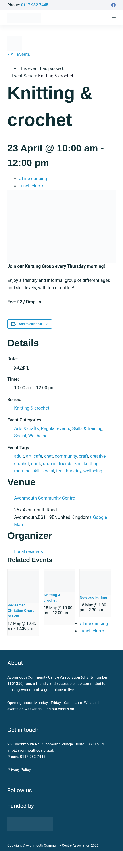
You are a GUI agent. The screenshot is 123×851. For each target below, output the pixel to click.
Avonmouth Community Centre (44, 498)
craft (83, 456)
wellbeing (92, 471)
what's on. (66, 709)
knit (78, 463)
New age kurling (93, 597)
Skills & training (87, 428)
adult (19, 456)
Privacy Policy (19, 769)
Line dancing (33, 178)
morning (22, 471)
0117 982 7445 (34, 4)
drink (36, 463)
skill (36, 471)
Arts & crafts (26, 428)
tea (59, 471)
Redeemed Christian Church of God (22, 610)
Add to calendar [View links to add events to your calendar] (30, 324)
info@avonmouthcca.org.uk (30, 750)
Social (20, 435)
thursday (73, 471)
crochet (21, 463)
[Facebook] (113, 5)
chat (48, 456)
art (29, 456)
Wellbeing (38, 435)
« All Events (18, 54)
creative (98, 456)
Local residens (28, 551)
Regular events (55, 428)
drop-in (50, 463)
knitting (91, 463)
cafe (37, 456)
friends (66, 463)
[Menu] (114, 17)
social (48, 471)
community (66, 456)
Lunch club (31, 186)
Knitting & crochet (31, 408)
